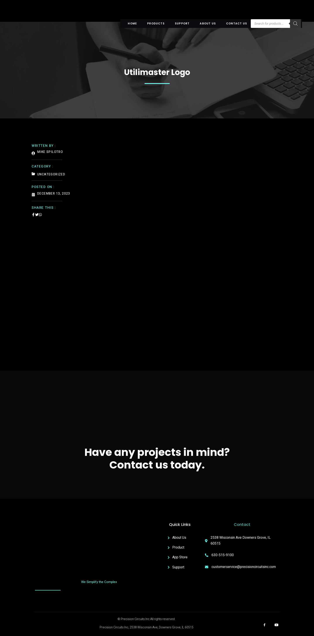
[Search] (294, 23)
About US (208, 23)
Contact (242, 525)
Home (133, 23)
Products (156, 23)
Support (182, 23)
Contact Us (235, 23)
